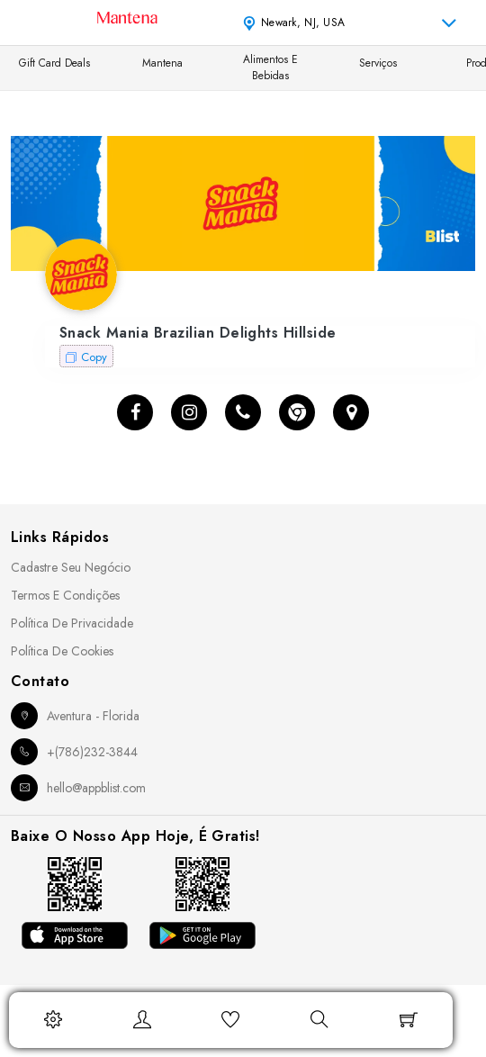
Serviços (378, 63)
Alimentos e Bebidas (270, 67)
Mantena (162, 63)
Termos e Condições (65, 595)
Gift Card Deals (54, 63)
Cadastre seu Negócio (70, 567)
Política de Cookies (62, 651)
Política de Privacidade (72, 623)
